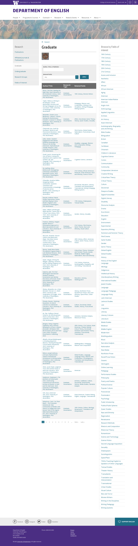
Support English (126, 521)
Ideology (91, 407)
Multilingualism (79, 280)
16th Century (79, 407)
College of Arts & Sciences (107, 2)
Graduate (66, 93)
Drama (103, 209)
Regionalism (105, 416)
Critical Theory (79, 329)
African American (88, 171)
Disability (77, 143)
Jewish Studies (106, 284)
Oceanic (104, 360)
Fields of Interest (21, 83)
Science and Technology (109, 437)
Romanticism (105, 433)
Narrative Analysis (86, 316)
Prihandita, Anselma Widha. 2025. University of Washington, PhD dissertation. (52, 187)
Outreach (46, 18)
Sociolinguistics (88, 358)
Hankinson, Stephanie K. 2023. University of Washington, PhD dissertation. (51, 383)
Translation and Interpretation (84, 186)
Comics (103, 160)
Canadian (104, 143)
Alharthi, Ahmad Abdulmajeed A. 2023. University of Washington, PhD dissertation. (52, 344)
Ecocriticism (105, 212)
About (96, 18)
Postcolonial (86, 132)
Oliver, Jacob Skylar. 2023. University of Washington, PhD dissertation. (52, 370)
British (103, 139)
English (77, 396)
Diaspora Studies (107, 191)
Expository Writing (108, 229)
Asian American (86, 172)
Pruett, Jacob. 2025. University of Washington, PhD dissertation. (52, 159)
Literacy (91, 185)
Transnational (79, 188)
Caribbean (83, 381)
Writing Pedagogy (87, 107)
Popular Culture (107, 388)
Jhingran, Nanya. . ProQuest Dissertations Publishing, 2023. (52, 330)
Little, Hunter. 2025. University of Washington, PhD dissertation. (51, 145)
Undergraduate (20, 71)
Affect (76, 119)
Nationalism (78, 132)
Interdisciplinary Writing (109, 277)
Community (105, 167)
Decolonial (82, 119)
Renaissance (78, 409)
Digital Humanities (107, 195)
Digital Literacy (106, 198)
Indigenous (105, 270)
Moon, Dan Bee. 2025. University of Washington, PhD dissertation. (52, 94)
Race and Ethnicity (88, 255)
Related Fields (47, 74)
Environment (86, 382)
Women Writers (88, 94)
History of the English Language (109, 262)
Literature (89, 159)
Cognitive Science (80, 159)
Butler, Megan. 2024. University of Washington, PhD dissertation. (52, 264)
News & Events (71, 18)
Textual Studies (79, 203)
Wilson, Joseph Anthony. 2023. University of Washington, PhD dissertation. (52, 358)
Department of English (41, 10)
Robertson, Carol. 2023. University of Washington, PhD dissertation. (51, 409)
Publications (19, 52)
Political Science (106, 385)
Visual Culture (84, 229)
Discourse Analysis (108, 205)
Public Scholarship (107, 402)
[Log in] (130, 2)
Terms (72, 532)
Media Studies (84, 384)
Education (85, 185)
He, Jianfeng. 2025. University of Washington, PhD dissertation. (51, 172)
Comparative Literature (109, 170)
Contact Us (73, 535)
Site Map (72, 534)
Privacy (72, 530)
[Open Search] (135, 2)
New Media (105, 350)
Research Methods (108, 423)
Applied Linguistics (108, 112)
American (77, 172)
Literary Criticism (107, 315)
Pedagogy (78, 103)
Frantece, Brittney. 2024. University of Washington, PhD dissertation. (52, 227)
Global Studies (87, 130)
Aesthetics (104, 79)
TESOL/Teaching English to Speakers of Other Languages (112, 462)
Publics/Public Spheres (109, 406)
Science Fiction (87, 174)
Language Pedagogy (108, 291)
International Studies (108, 281)
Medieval (77, 254)
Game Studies (106, 240)
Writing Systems (80, 109)
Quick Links (121, 2)
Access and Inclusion (108, 75)
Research (57, 18)
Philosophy (105, 378)
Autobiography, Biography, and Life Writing (111, 127)
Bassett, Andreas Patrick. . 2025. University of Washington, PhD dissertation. (51, 202)
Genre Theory (90, 119)
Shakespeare (87, 201)
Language (84, 143)
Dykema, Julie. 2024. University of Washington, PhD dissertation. (51, 279)
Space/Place (84, 294)
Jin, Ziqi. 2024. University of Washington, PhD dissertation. (51, 316)
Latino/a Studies (107, 301)
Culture (77, 241)
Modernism (105, 333)
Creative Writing (86, 327)
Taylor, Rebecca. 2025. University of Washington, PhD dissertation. (52, 106)
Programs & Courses (30, 18)
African (103, 86)
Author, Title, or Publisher (51, 67)
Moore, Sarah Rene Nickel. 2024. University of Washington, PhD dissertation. (52, 253)
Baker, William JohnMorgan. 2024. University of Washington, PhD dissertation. (52, 214)
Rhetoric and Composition (82, 104)
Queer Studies (84, 121)
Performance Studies (108, 374)
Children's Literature (108, 153)
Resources (85, 18)
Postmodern (105, 395)
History (77, 121)
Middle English (85, 254)
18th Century (105, 61)
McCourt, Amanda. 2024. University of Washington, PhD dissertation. (51, 241)
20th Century (79, 239)
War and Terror (106, 494)
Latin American (106, 298)
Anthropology (106, 109)
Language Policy (80, 356)
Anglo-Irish (105, 105)
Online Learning (107, 367)
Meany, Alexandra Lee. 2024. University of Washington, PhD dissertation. (52, 293)
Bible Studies (105, 132)
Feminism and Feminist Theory (84, 251)
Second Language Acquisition (111, 444)
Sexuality (92, 121)
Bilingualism (105, 136)
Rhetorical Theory (80, 318)
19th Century (79, 94)
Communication (106, 163)
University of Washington (24, 541)
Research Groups (21, 77)
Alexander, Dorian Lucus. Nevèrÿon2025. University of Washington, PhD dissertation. (52, 120)
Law (102, 305)
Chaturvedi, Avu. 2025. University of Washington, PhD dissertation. (52, 132)
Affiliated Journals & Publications (22, 59)
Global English (106, 250)
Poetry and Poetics (108, 381)
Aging (103, 92)
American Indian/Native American (109, 100)
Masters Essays (66, 330)
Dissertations (67, 95)
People (15, 18)
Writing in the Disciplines (110, 501)
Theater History (107, 470)
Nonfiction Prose (85, 291)
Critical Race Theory (81, 250)
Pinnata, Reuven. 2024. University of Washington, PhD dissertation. (52, 305)
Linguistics (105, 308)
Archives (77, 381)
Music (103, 340)
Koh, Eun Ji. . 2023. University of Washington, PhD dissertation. (50, 395)
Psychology (105, 399)
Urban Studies (106, 487)
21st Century (78, 171)
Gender (77, 214)
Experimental (106, 226)
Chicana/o (104, 149)
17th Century (79, 201)
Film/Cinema (78, 130)
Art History (105, 119)
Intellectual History (108, 274)
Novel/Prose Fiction (81, 293)
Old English (105, 364)
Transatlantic (106, 474)
